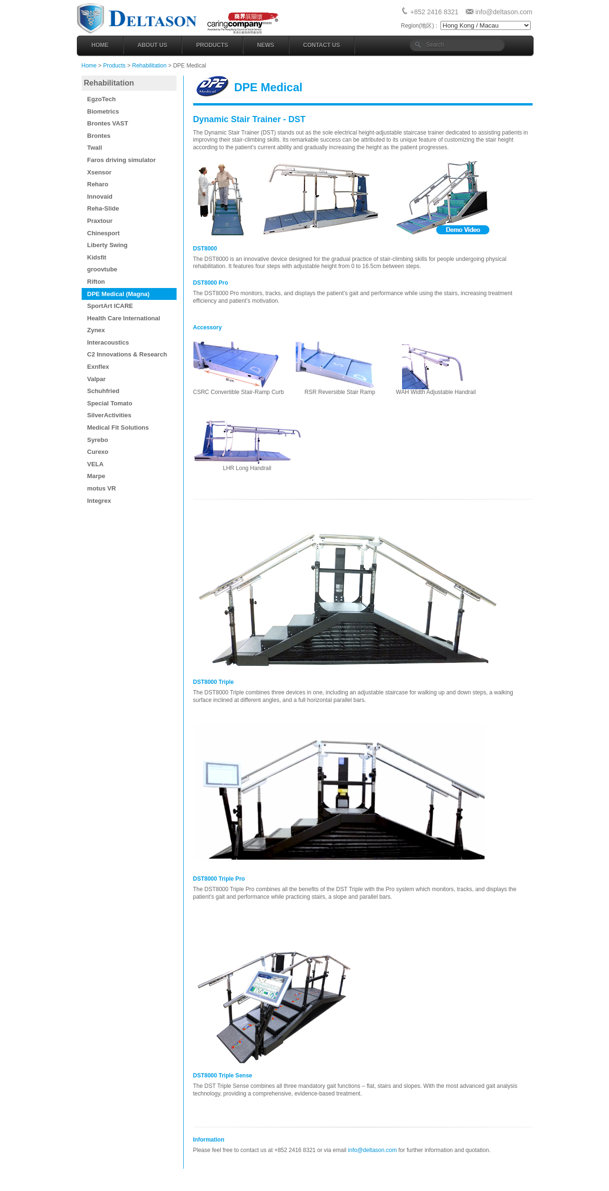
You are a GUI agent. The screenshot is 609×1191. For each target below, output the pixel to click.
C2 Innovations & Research (127, 354)
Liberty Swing (107, 245)
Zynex (96, 330)
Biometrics (103, 111)
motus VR (101, 488)
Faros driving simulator (121, 159)
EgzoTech (101, 99)
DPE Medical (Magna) (118, 294)
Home (100, 45)
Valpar (96, 379)
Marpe (96, 476)
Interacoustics (108, 342)
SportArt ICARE (110, 305)
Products (212, 45)
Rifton (96, 281)
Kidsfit (96, 257)
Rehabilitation (149, 65)
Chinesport (103, 233)
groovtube (102, 269)
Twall (95, 147)
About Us (153, 45)
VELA (95, 464)
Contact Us (321, 45)
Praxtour (99, 220)
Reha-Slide (103, 208)
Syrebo (97, 439)
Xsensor (99, 172)
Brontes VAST (107, 123)
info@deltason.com (503, 12)
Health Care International (123, 318)
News (265, 45)
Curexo (98, 451)
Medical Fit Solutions (118, 427)
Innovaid (99, 196)
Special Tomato (109, 403)
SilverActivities (109, 415)
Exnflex (98, 366)
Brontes (99, 135)
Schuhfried (103, 390)
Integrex (99, 500)
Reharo (98, 184)
